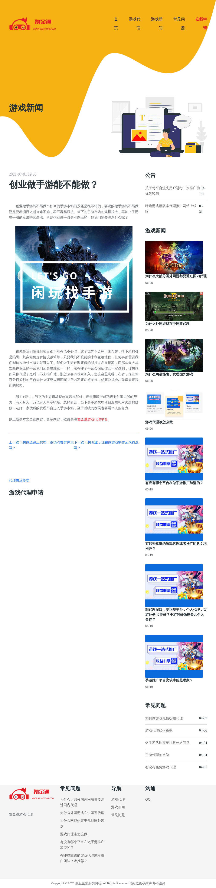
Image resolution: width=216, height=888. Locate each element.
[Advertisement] (108, 65)
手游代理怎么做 (157, 755)
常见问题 (118, 815)
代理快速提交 (19, 480)
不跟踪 (160, 883)
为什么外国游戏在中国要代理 (167, 323)
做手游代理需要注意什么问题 (167, 742)
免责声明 (149, 883)
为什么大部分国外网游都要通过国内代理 (176, 276)
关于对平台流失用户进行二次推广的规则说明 (172, 191)
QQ (148, 799)
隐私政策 (136, 883)
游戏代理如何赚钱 (159, 730)
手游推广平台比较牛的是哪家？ (169, 680)
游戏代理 (118, 799)
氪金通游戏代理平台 (92, 419)
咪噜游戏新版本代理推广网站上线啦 (170, 208)
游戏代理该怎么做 (159, 422)
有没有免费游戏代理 (160, 767)
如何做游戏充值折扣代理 (164, 718)
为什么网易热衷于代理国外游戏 (169, 374)
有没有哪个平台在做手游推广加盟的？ (174, 482)
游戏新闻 (118, 807)
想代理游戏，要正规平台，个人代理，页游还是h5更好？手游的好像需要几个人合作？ (176, 614)
